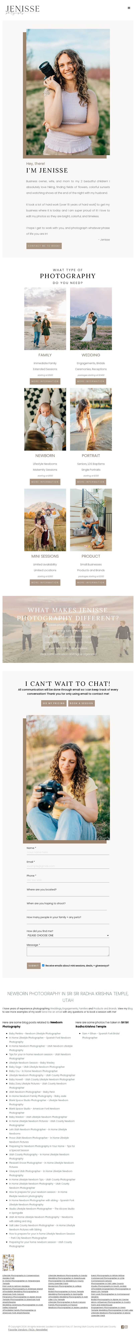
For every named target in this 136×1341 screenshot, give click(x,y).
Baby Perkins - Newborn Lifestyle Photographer (35, 1033)
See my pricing (54, 703)
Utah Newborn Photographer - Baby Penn (32, 1092)
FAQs (31, 1329)
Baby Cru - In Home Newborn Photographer (33, 1071)
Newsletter (42, 1329)
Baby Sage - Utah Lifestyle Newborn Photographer (37, 1067)
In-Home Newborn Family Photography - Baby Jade (37, 1096)
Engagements (70, 1008)
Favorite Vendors (17, 1329)
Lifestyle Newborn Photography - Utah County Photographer (42, 1075)
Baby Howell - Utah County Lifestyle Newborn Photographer (42, 1079)
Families (83, 1008)
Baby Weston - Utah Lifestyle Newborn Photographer (38, 1117)
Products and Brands (105, 1008)
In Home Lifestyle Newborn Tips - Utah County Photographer (42, 1179)
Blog (130, 1008)
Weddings (55, 1008)
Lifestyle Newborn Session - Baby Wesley (32, 1062)
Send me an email (52, 1012)
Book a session (81, 703)
